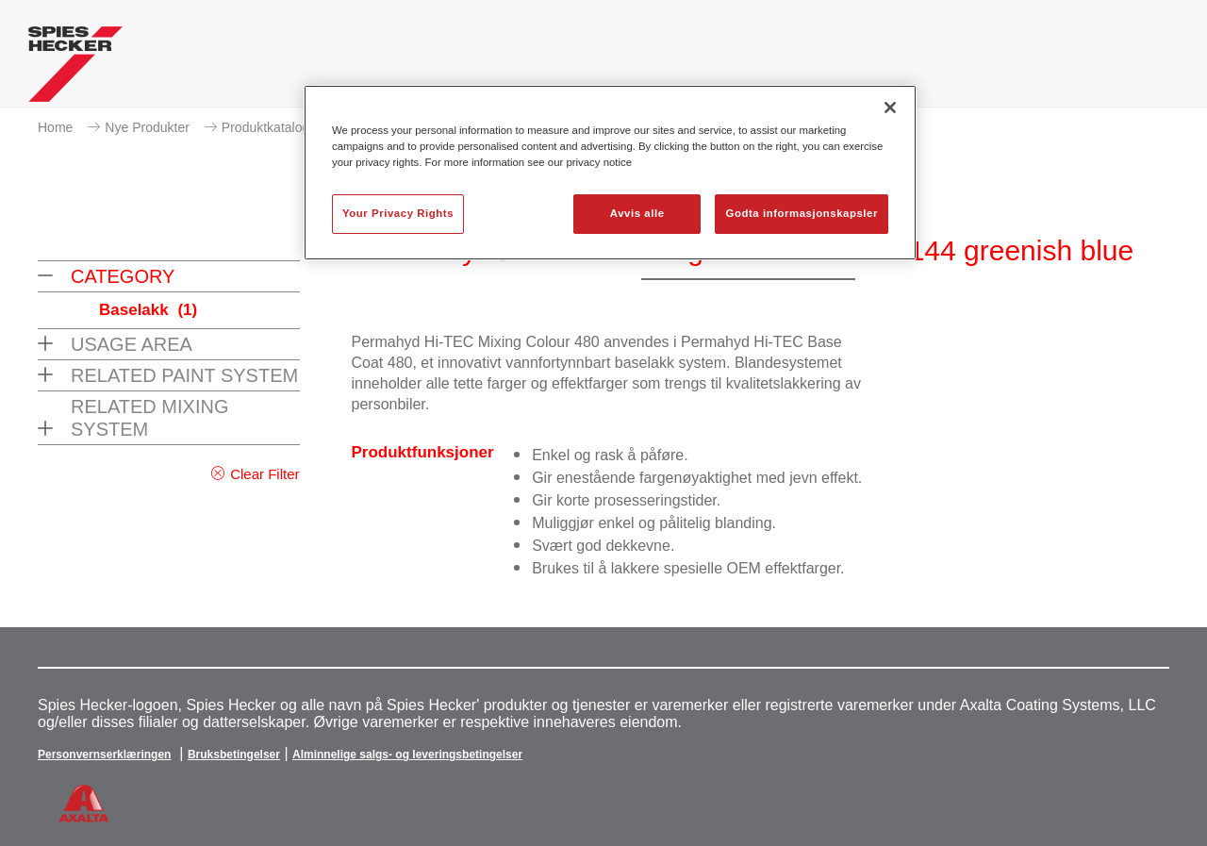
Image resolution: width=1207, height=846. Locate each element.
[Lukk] (890, 107)
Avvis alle (637, 213)
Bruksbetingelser (234, 754)
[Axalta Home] (75, 69)
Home (55, 127)
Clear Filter (264, 474)
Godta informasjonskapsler (801, 213)
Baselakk (148, 310)
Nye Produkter (147, 127)
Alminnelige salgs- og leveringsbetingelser (407, 754)
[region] (610, 172)
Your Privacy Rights (398, 213)
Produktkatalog (265, 127)
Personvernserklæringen (104, 754)
